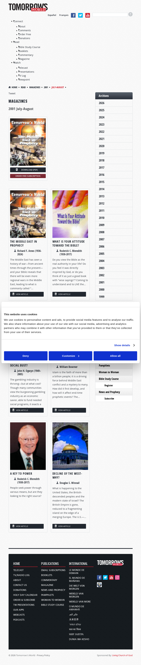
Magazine (24, 58)
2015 (101, 182)
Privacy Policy (43, 655)
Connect (18, 21)
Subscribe (109, 398)
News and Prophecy (109, 392)
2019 (101, 153)
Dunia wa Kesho (79, 639)
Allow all (115, 355)
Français (63, 15)
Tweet (12, 93)
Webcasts (19, 614)
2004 (101, 261)
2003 (101, 268)
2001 (46, 87)
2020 (101, 146)
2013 (101, 196)
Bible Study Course (29, 47)
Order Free (25, 34)
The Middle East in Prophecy (23, 243)
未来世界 (74, 619)
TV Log (22, 75)
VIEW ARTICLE (22, 294)
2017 (101, 167)
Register (109, 385)
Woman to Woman (109, 372)
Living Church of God (122, 655)
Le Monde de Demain (76, 572)
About (22, 26)
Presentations (26, 71)
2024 (101, 117)
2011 (101, 210)
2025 (101, 110)
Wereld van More (80, 601)
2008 (101, 232)
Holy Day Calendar (25, 595)
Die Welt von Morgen (77, 587)
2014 (101, 189)
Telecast (23, 67)
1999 (101, 297)
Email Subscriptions (53, 570)
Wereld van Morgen (76, 595)
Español (52, 15)
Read (16, 42)
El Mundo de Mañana (77, 579)
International (78, 564)
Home (14, 87)
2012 (101, 203)
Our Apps (18, 609)
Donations (24, 38)
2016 (101, 175)
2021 (101, 139)
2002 (101, 275)
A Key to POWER (21, 473)
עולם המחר (75, 624)
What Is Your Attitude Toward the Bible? (68, 243)
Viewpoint (24, 79)
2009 (101, 225)
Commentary (26, 55)
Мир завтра (76, 634)
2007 (101, 239)
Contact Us (20, 585)
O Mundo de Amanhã (76, 608)
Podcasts (18, 619)
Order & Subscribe (24, 600)
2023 (101, 124)
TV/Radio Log (21, 575)
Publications (50, 564)
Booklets (23, 51)
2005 (101, 254)
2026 (101, 103)
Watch (17, 62)
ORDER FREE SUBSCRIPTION (27, 176)
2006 (101, 246)
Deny (26, 355)
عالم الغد (73, 614)
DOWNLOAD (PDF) (29, 169)
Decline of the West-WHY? (67, 475)
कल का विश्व (75, 629)
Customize (70, 355)
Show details (122, 345)
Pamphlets (104, 365)
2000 (101, 289)
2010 (101, 218)
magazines (34, 87)
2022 (101, 132)
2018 (101, 160)
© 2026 (12, 655)
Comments (25, 30)
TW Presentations (23, 604)
